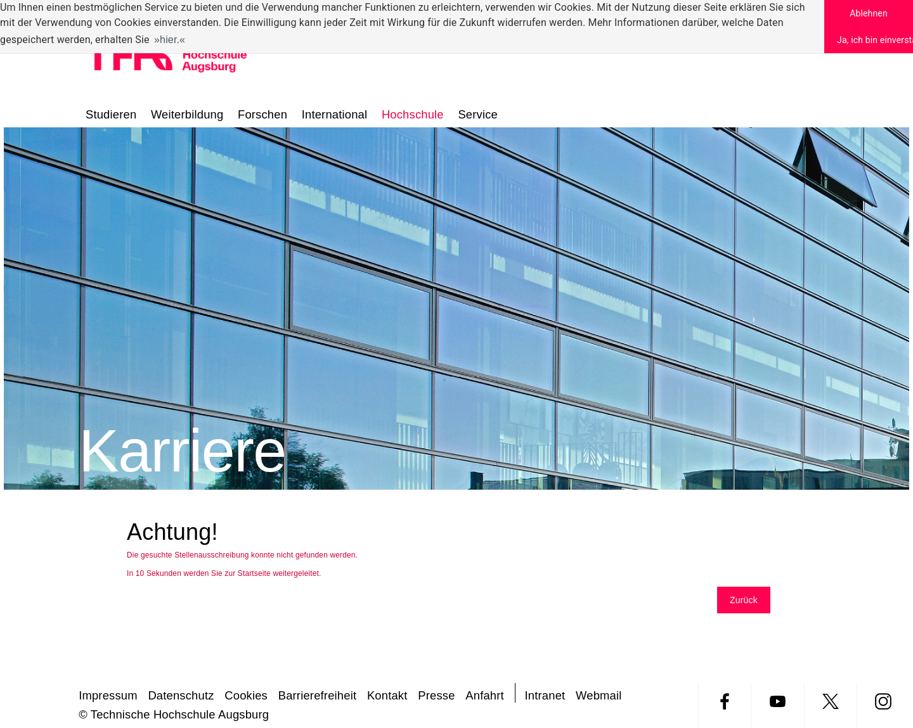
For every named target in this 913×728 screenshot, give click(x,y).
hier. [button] (169, 39)
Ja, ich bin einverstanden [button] (875, 40)
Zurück (744, 600)
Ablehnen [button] (869, 13)
